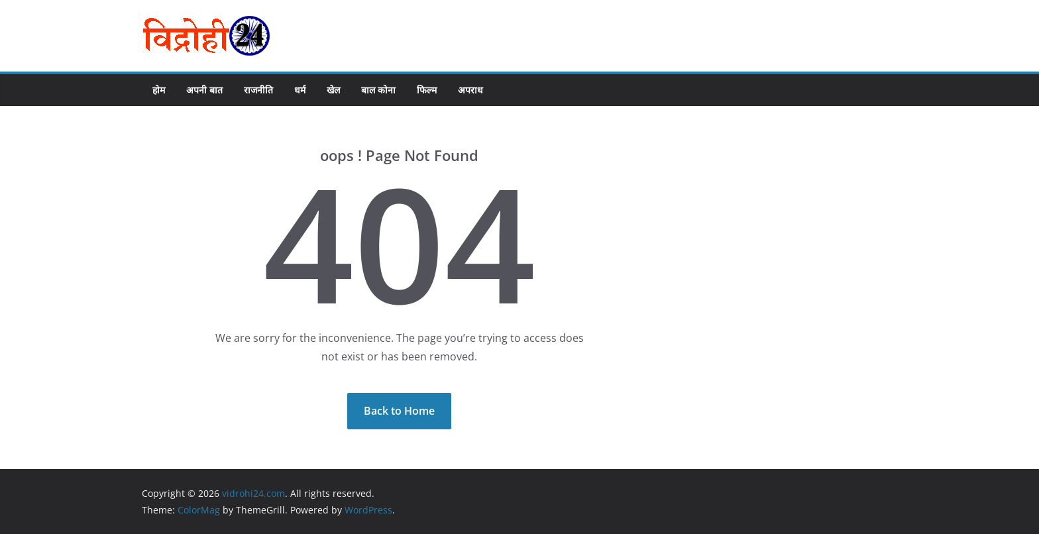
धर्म (299, 89)
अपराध (470, 89)
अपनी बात (204, 89)
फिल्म (427, 89)
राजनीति (258, 89)
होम (158, 89)
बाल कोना (378, 89)
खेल (333, 89)
